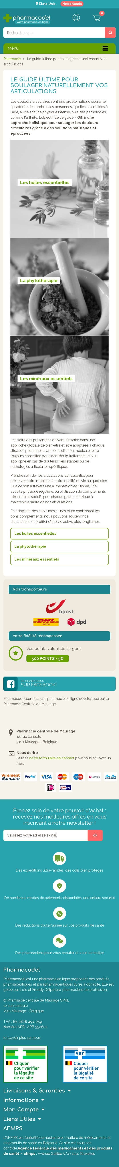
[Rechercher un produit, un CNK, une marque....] (110, 32)
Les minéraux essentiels (36, 559)
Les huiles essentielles (35, 533)
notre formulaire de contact (51, 758)
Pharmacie (12, 59)
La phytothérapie (30, 546)
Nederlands (72, 4)
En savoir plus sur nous (22, 1037)
